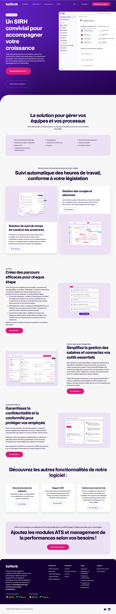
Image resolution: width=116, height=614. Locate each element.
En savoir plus (15, 249)
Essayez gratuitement (18, 71)
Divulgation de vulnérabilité (85, 572)
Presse (67, 576)
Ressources (48, 4)
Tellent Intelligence (54, 579)
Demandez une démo (100, 4)
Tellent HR (51, 571)
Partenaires (36, 4)
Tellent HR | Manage (54, 574)
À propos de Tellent (70, 571)
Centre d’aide (101, 571)
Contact (67, 574)
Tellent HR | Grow (53, 576)
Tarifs (58, 4)
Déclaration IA (85, 587)
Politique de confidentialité (85, 577)
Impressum (84, 569)
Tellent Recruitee (53, 569)
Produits (25, 4)
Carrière (67, 569)
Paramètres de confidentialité (85, 584)
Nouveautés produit (103, 569)
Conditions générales (87, 580)
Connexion (85, 4)
